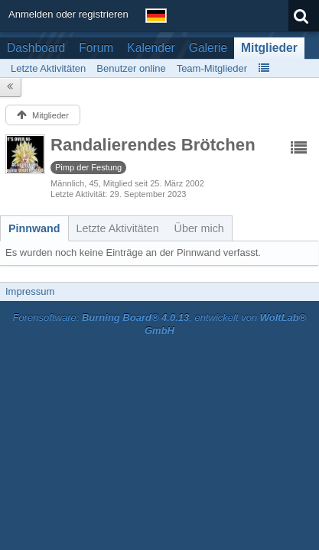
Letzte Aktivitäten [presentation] (117, 228)
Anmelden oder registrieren (68, 14)
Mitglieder (269, 47)
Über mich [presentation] (199, 228)
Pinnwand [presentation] (34, 228)
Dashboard (36, 47)
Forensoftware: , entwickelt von (160, 324)
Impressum (29, 291)
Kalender (150, 47)
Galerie (208, 47)
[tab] (34, 228)
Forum (96, 47)
